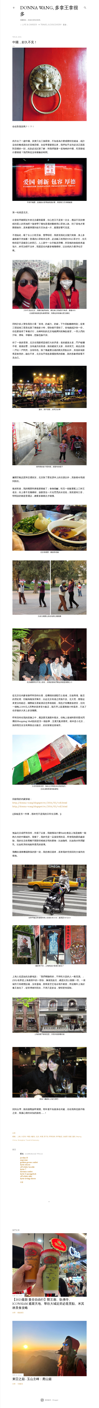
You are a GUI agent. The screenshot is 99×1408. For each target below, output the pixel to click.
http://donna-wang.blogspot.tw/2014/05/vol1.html (39, 802)
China (14, 1140)
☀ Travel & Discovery (49, 24)
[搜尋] (85, 7)
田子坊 (46, 1136)
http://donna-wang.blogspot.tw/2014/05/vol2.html (39, 806)
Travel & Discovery (32, 1140)
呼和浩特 (52, 1136)
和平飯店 (59, 1136)
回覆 (21, 1182)
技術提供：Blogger (49, 1400)
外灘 (41, 1136)
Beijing (78, 1136)
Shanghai (21, 1140)
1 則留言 (20, 1384)
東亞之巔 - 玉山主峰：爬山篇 (32, 1379)
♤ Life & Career (28, 24)
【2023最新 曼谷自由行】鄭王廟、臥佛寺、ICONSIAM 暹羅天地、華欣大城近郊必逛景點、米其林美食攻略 (48, 1304)
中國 (28, 1136)
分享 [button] (13, 1133)
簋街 (73, 1136)
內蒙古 (33, 1136)
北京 (37, 1136)
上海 (18, 1136)
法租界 (65, 1136)
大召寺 (23, 1136)
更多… (65, 24)
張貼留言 (20, 1313)
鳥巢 (70, 1136)
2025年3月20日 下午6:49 (34, 1154)
